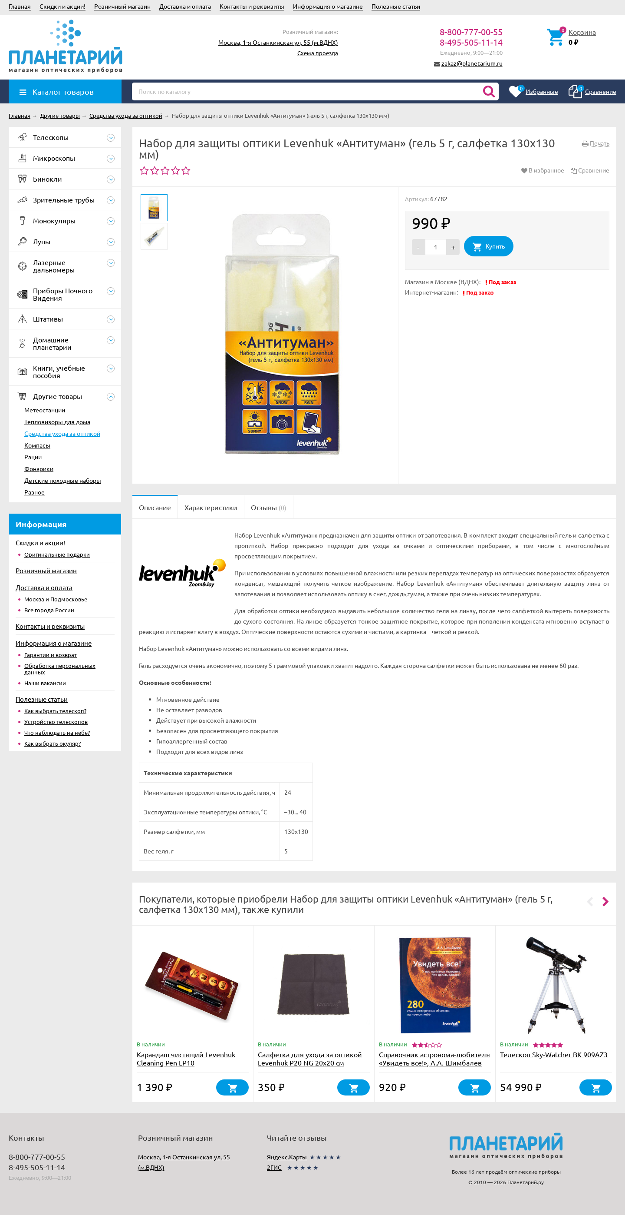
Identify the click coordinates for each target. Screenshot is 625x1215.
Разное (34, 492)
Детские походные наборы (62, 480)
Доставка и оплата (185, 6)
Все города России (49, 610)
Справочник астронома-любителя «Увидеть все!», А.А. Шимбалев (434, 1058)
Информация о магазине (328, 6)
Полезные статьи (396, 6)
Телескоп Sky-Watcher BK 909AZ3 (554, 1054)
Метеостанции (44, 410)
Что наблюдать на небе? (57, 732)
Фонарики (38, 468)
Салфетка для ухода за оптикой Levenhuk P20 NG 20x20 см (310, 1058)
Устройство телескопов (56, 721)
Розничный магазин (122, 6)
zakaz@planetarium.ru (472, 63)
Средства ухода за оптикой (62, 433)
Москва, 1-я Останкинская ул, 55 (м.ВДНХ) (278, 42)
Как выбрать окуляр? (52, 743)
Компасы (37, 445)
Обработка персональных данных (59, 669)
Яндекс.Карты (287, 1157)
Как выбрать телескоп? (55, 710)
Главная (20, 6)
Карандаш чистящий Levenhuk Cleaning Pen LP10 (186, 1058)
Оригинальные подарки (57, 554)
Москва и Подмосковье (55, 599)
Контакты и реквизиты (252, 6)
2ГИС (274, 1167)
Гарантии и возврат (50, 654)
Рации (33, 457)
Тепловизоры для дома (57, 421)
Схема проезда (317, 52)
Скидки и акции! (62, 6)
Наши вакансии (45, 683)
